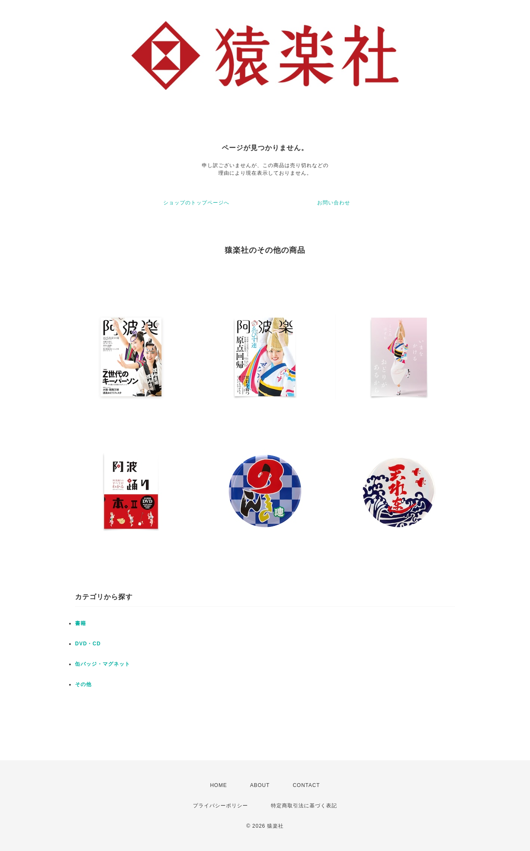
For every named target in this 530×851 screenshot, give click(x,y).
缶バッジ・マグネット (102, 664)
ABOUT (260, 785)
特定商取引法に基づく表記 (304, 806)
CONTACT (306, 785)
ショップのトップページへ (196, 203)
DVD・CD (88, 644)
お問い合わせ (333, 203)
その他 (83, 684)
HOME (218, 785)
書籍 (80, 623)
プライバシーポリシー (220, 806)
